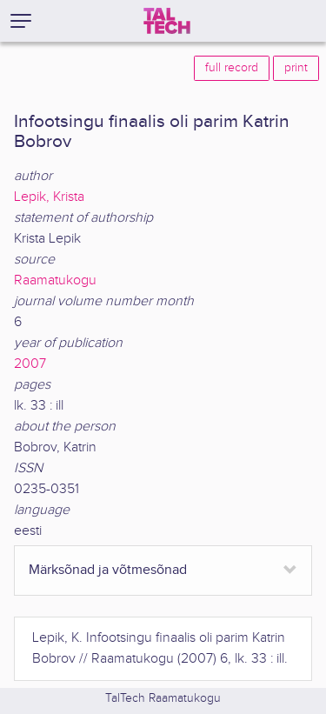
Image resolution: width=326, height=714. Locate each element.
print (296, 68)
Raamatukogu (55, 280)
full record (231, 68)
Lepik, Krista (49, 197)
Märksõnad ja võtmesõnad (108, 570)
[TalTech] (167, 21)
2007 (30, 364)
